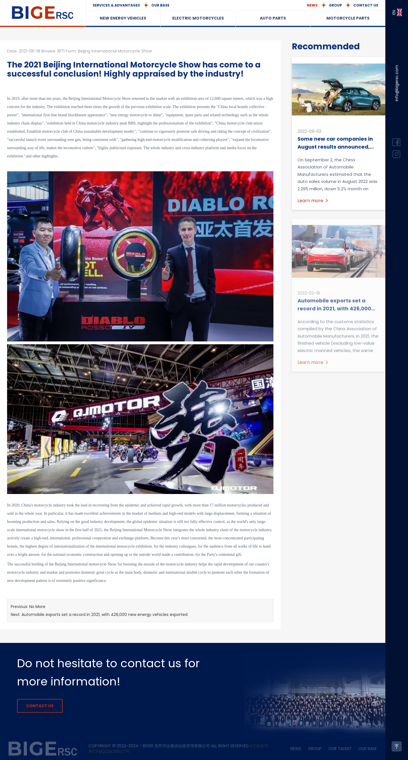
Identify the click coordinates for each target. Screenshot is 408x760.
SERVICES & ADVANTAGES (116, 5)
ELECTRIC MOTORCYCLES (198, 18)
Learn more (313, 200)
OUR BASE (160, 5)
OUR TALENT (340, 748)
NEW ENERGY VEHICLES (123, 18)
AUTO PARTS (273, 18)
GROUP (335, 5)
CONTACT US (365, 5)
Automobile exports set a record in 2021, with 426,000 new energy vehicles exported (105, 614)
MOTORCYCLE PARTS (347, 18)
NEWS (312, 5)
